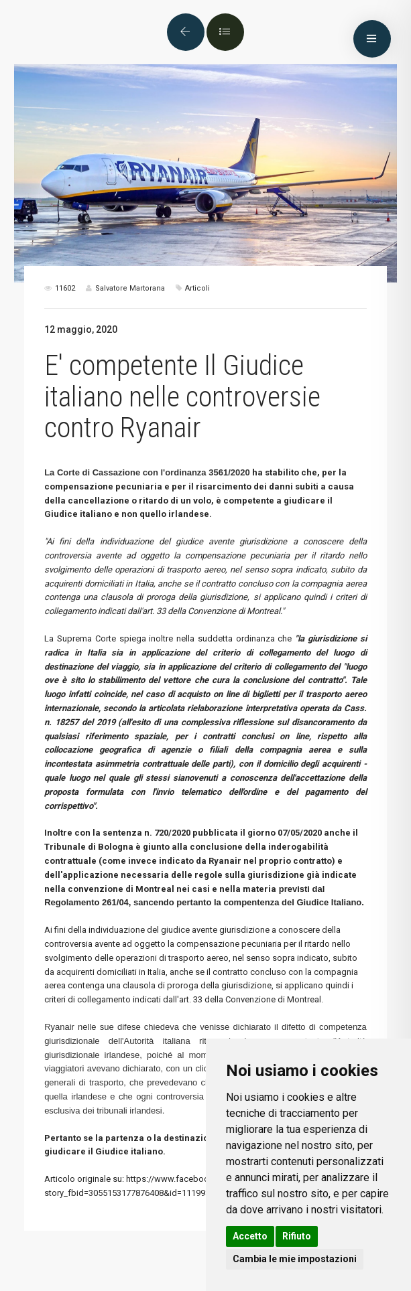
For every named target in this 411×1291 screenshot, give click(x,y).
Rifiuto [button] (296, 1236)
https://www (150, 1179)
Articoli (197, 288)
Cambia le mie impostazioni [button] (295, 1259)
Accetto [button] (250, 1236)
